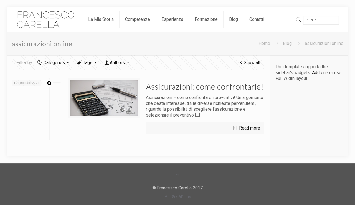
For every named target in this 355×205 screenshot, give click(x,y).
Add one (320, 72)
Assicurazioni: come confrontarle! (204, 86)
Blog (287, 43)
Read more (249, 128)
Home (264, 43)
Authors (117, 62)
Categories (53, 62)
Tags (87, 62)
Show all (248, 62)
